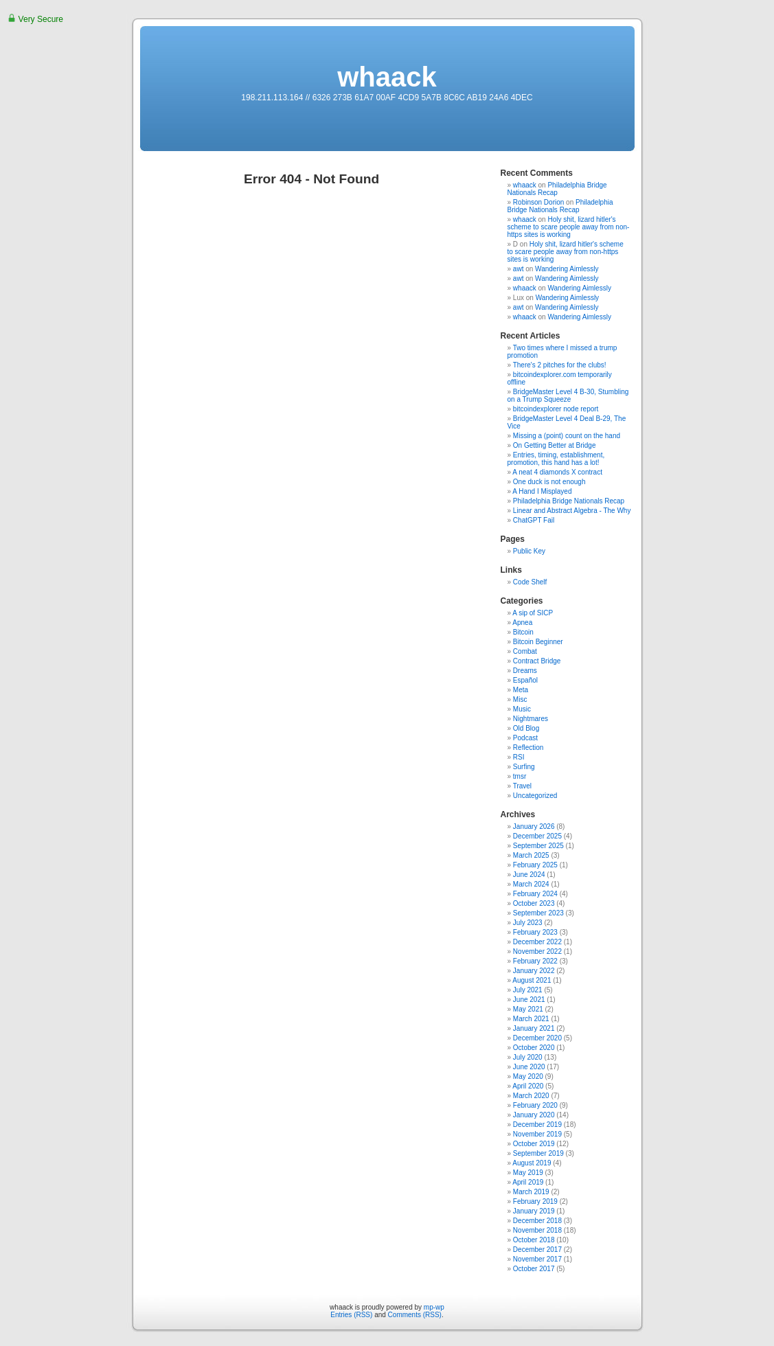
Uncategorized (535, 795)
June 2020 (529, 1067)
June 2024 (529, 874)
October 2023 (534, 903)
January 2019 (534, 1211)
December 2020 (537, 1038)
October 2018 (534, 1240)
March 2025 (531, 855)
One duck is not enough (549, 482)
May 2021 (528, 1009)
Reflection (528, 747)
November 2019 (537, 1134)
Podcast (525, 738)
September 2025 (538, 845)
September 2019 (538, 1153)
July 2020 (528, 1057)
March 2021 (531, 1019)
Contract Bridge (536, 661)
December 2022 (537, 942)
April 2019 (527, 1182)
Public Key (529, 551)
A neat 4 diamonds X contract (557, 472)
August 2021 (531, 980)
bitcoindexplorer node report (556, 409)
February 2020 (535, 1105)
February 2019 (535, 1201)
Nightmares (530, 718)
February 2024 (535, 894)
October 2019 (534, 1144)
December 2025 (537, 836)
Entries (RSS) (351, 1315)
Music (522, 709)
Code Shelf (530, 582)
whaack (387, 77)
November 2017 (537, 1259)
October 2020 (534, 1047)
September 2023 (538, 913)
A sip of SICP (532, 613)
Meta (520, 690)
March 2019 (531, 1192)
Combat (525, 651)
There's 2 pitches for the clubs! (559, 365)
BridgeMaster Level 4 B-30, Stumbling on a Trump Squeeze (568, 395)
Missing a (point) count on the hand (566, 436)
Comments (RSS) (415, 1315)
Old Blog (526, 728)
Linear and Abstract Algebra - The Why (572, 510)
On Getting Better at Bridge (554, 445)
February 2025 (535, 865)
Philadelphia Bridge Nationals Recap (557, 188)
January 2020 (534, 1115)
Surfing (524, 767)
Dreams (525, 670)
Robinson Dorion (539, 202)
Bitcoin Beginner (538, 642)
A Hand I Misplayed (541, 491)
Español (525, 680)
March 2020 (531, 1095)
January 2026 (534, 826)
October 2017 (534, 1269)
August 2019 (531, 1163)
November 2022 (537, 951)
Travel (522, 786)
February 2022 (535, 961)
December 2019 (537, 1124)
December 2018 (537, 1220)
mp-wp (434, 1307)
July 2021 (528, 990)
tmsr (519, 776)
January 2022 (534, 970)
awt (518, 269)
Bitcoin (523, 632)
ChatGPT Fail (533, 520)
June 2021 (529, 999)
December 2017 (537, 1249)
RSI (519, 757)
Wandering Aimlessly (566, 269)
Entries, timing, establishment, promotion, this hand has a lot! (556, 458)
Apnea (522, 622)
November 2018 (537, 1230)
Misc (520, 699)
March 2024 (531, 884)
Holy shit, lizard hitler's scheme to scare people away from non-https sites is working (569, 227)
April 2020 (527, 1086)
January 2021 (534, 1028)
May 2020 (528, 1076)
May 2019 (528, 1172)
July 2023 (528, 922)
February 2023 (535, 932)
